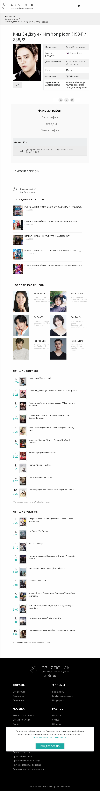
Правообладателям (23, 756)
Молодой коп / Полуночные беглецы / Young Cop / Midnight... (52, 594)
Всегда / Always (36, 543)
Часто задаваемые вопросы (27, 764)
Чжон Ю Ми (39, 293)
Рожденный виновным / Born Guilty (77, 349)
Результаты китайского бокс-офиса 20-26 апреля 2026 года (53, 265)
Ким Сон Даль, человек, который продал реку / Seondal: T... (51, 606)
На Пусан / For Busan (38, 531)
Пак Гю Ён (76, 317)
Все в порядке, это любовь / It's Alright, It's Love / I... (52, 489)
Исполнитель (79, 47)
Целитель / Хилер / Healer (41, 378)
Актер (69, 47)
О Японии (57, 724)
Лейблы (16, 724)
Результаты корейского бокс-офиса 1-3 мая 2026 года (50, 221)
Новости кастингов (28, 285)
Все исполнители (21, 719)
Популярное (19, 700)
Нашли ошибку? (28, 189)
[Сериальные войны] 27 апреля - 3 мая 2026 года (47, 236)
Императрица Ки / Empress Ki (42, 452)
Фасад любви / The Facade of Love (42, 300)
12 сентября (72, 61)
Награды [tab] (50, 124)
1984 (81, 61)
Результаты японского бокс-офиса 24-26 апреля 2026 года (52, 250)
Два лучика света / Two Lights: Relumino (47, 568)
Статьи (55, 719)
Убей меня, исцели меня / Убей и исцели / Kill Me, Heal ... (51, 429)
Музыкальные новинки (24, 715)
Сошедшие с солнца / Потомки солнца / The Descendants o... (49, 416)
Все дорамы (19, 691)
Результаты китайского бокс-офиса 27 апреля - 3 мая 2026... (53, 207)
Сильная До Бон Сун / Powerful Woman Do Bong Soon (53, 390)
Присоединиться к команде (26, 760)
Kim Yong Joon (79, 87)
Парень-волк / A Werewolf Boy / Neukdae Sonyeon (52, 630)
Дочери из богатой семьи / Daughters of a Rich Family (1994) (49, 150)
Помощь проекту (21, 752)
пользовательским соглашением (50, 737)
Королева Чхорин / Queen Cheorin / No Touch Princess (50, 441)
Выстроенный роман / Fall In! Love (79, 326)
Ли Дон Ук (39, 317)
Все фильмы (58, 691)
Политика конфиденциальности (28, 769)
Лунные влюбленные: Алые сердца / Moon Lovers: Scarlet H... (52, 404)
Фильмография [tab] (50, 110)
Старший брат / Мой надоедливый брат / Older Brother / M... (51, 520)
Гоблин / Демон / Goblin (40, 465)
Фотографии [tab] (50, 130)
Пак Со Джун (77, 340)
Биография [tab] (50, 117)
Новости (56, 715)
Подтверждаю (50, 746)
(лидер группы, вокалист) (76, 83)
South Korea (76, 53)
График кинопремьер (62, 696)
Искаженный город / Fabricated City (45, 618)
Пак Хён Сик (39, 340)
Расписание (18, 696)
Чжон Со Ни (77, 293)
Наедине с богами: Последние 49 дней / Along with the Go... (52, 557)
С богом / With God (37, 580)
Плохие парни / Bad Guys (40, 477)
